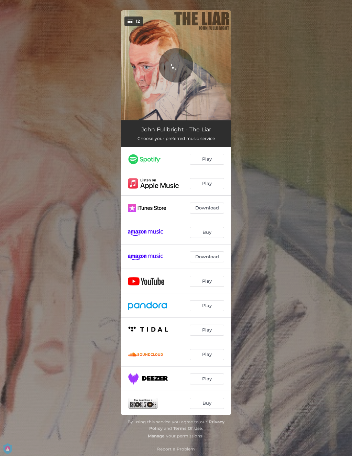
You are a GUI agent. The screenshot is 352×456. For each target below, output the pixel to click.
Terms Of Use (187, 428)
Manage (156, 435)
